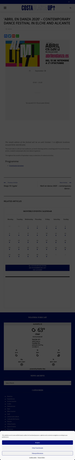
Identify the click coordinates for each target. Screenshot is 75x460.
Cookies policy (33, 457)
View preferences (37, 453)
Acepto (37, 442)
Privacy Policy (41, 457)
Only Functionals (37, 448)
